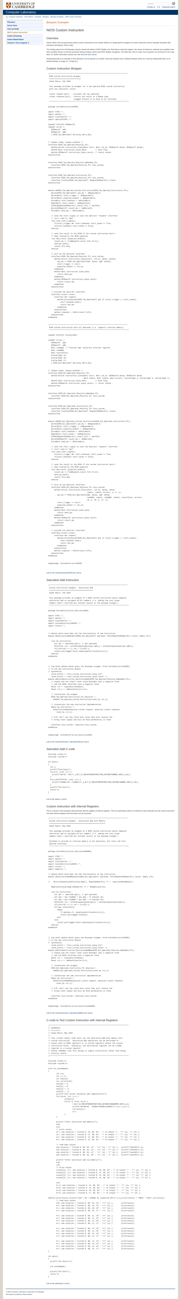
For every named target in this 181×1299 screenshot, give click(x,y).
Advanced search (168, 7)
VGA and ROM (13, 29)
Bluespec (46, 17)
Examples (38, 17)
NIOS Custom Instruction (73, 17)
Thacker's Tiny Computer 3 (18, 43)
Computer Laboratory (21, 12)
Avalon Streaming (14, 36)
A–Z (158, 7)
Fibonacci (11, 22)
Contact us (151, 7)
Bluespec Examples (57, 17)
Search (150, 4)
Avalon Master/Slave (15, 39)
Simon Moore (28, 17)
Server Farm (12, 25)
